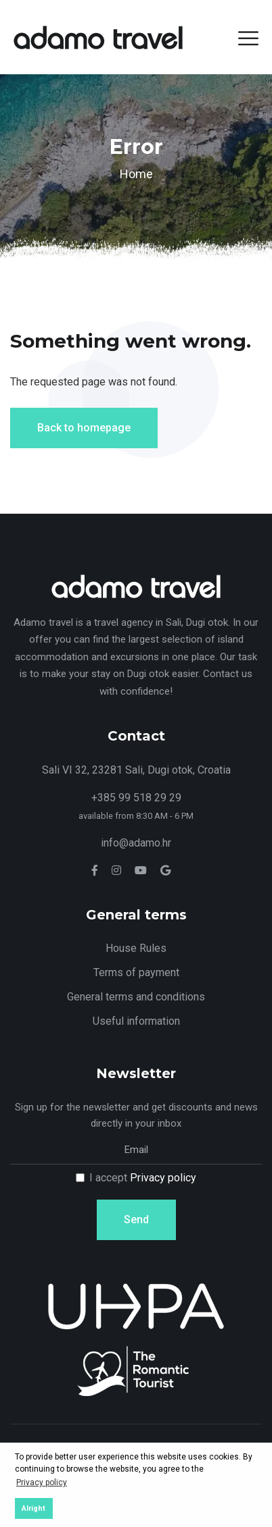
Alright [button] (33, 1508)
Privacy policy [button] (41, 1482)
